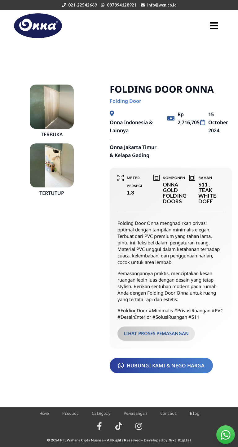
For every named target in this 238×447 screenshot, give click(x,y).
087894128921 (122, 4)
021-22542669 (82, 4)
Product (70, 413)
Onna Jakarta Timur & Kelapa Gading (133, 151)
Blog (194, 413)
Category (101, 413)
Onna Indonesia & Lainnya (131, 126)
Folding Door (125, 101)
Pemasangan (135, 413)
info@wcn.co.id (162, 4)
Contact (169, 413)
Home (44, 413)
